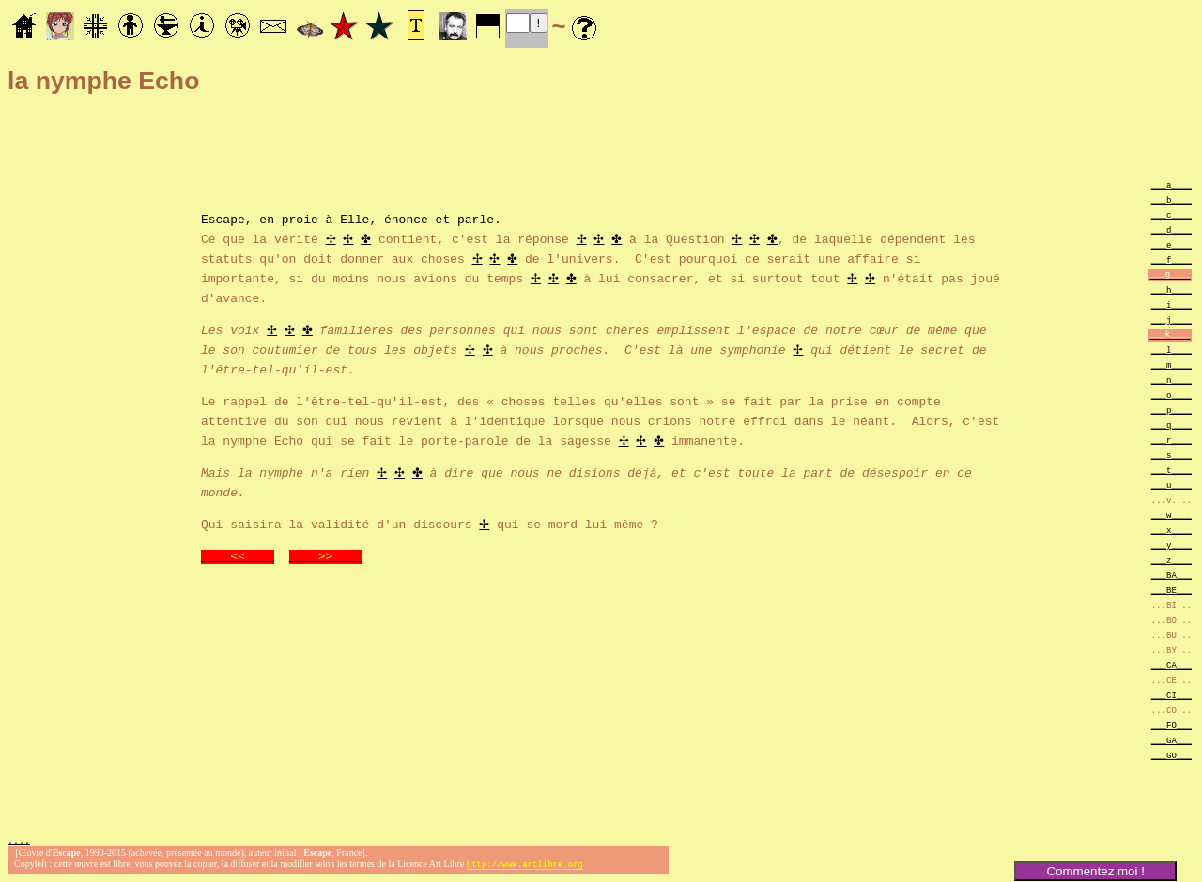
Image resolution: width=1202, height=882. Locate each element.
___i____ (1171, 304)
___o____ (1171, 394)
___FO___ (1171, 725)
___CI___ (1171, 695)
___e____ (1171, 244)
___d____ (1171, 229)
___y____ (1171, 545)
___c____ (1171, 214)
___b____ (1171, 199)
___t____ (1171, 470)
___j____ (1171, 319)
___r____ (1171, 439)
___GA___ (1171, 740)
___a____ (1171, 184)
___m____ (1171, 364)
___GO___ (1171, 755)
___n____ (1171, 379)
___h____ (1171, 289)
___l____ (1171, 349)
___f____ (1171, 259)
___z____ (1171, 560)
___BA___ (1171, 575)
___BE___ (1171, 590)
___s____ (1171, 455)
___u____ (1171, 485)
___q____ (1171, 424)
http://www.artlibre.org (525, 866)
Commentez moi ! (1095, 871)
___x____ (1171, 530)
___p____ (1171, 409)
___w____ (1171, 515)
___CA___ (1171, 665)
